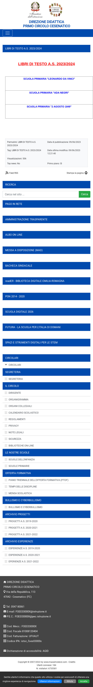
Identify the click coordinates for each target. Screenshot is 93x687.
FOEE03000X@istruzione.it (31, 611)
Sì (61, 163)
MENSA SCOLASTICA (18, 493)
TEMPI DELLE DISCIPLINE (21, 486)
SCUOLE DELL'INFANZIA (20, 459)
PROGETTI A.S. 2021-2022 (21, 534)
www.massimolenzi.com (55, 662)
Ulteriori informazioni (50, 681)
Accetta (83, 681)
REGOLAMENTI (15, 419)
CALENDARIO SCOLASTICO (22, 412)
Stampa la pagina (75, 173)
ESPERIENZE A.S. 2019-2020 (22, 548)
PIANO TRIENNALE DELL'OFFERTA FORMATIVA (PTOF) (36, 480)
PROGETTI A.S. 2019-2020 (21, 521)
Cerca (84, 194)
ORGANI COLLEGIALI (18, 406)
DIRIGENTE (13, 392)
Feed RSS (13, 173)
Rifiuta (70, 681)
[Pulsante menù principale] (7, 33)
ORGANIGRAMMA (16, 399)
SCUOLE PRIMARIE (17, 466)
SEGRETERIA (14, 379)
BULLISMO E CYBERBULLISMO (23, 507)
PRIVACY (12, 425)
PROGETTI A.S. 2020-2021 (21, 527)
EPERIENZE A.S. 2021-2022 (22, 561)
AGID (46, 651)
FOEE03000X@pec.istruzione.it (33, 616)
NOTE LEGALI (14, 432)
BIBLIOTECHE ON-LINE (19, 445)
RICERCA (10, 184)
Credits (72, 662)
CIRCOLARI (13, 364)
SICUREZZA (13, 438)
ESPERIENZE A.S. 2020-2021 (22, 555)
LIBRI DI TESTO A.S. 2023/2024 (26, 150)
